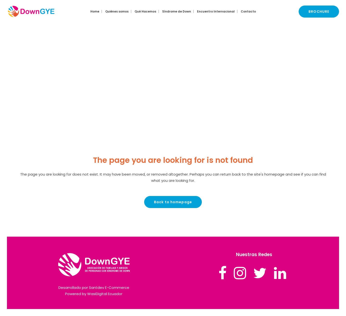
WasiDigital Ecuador (104, 293)
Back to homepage (173, 202)
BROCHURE (319, 11)
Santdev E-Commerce (109, 287)
